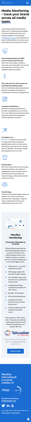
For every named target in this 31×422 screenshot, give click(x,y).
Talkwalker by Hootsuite (8, 38)
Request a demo (15, 351)
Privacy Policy (5, 413)
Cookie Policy (15, 413)
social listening (16, 341)
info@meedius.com (8, 401)
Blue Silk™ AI (5, 139)
